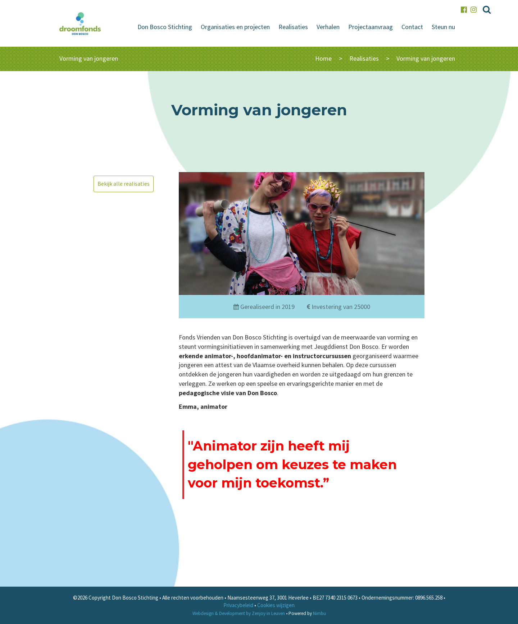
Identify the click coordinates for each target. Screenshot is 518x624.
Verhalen (328, 27)
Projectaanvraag (370, 27)
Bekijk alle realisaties (123, 183)
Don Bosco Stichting (164, 27)
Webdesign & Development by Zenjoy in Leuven (238, 613)
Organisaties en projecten (235, 27)
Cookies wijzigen (276, 605)
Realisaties (293, 27)
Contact (412, 27)
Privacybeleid (238, 605)
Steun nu (443, 27)
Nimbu (319, 613)
